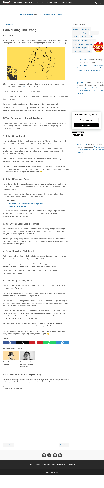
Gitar (90, 36)
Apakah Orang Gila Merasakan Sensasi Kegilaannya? (26, 204)
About (31, 465)
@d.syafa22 (81, 60)
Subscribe (86, 125)
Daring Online (85, 29)
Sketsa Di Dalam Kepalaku (17, 207)
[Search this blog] (99, 2)
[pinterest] (36, 342)
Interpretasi (52, 3)
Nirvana (75, 36)
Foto (74, 44)
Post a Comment (8, 35)
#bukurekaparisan (84, 88)
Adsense (85, 40)
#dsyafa (80, 70)
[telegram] (62, 342)
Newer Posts (8, 445)
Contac (37, 465)
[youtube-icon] (55, 455)
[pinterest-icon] (60, 455)
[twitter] (22, 342)
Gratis (92, 40)
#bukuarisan (82, 90)
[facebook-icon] (44, 455)
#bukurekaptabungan (85, 65)
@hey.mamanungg (25, 14)
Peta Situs (71, 465)
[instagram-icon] (49, 455)
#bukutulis (91, 150)
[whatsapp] (49, 342)
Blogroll (85, 33)
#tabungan (98, 65)
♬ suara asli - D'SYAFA (92, 70)
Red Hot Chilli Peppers (80, 48)
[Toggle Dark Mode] (96, 2)
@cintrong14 (82, 144)
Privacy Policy (45, 465)
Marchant (29, 3)
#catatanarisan (97, 88)
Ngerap (81, 44)
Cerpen (88, 51)
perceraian (25, 87)
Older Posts (63, 445)
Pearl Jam (89, 44)
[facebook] (9, 342)
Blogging (18, 3)
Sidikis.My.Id (54, 472)
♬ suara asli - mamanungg (52, 14)
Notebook (94, 33)
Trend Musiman (67, 3)
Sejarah (40, 3)
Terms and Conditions (59, 465)
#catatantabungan (84, 68)
